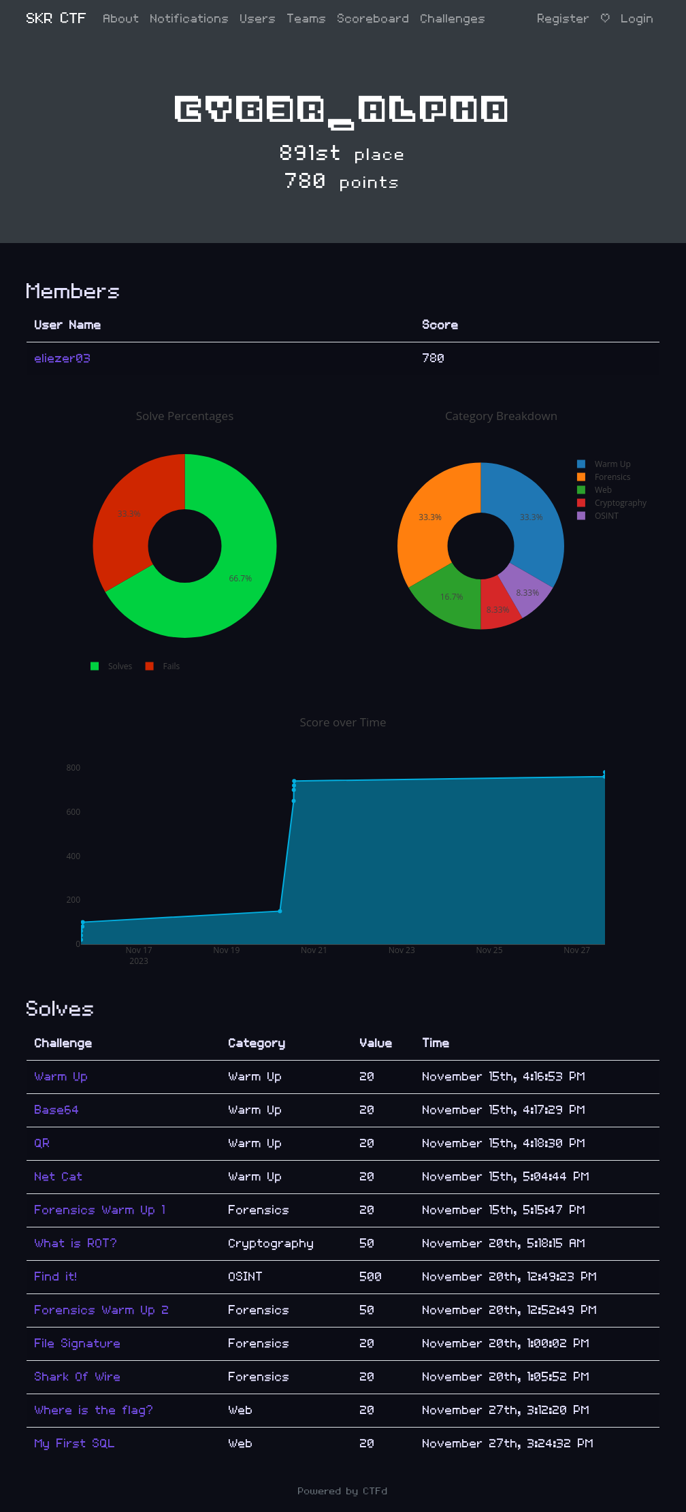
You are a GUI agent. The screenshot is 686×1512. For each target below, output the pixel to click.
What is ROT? (76, 1243)
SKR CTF (57, 19)
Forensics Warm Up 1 (100, 1210)
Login (637, 18)
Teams (307, 18)
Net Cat (59, 1176)
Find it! (56, 1276)
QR (42, 1143)
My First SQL (75, 1443)
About (121, 18)
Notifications (189, 18)
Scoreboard (374, 18)
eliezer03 (63, 358)
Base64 (57, 1110)
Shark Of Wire (78, 1376)
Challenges (453, 18)
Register (564, 18)
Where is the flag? (94, 1410)
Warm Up (61, 1076)
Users (258, 18)
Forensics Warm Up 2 (102, 1310)
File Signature (78, 1343)
